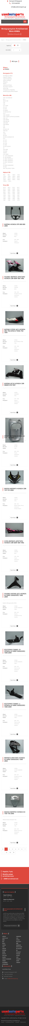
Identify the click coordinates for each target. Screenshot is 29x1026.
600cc (13, 178)
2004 (13, 190)
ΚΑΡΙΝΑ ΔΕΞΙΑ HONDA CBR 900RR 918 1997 (14, 384)
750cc (4, 179)
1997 (9, 194)
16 (10, 852)
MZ (17, 950)
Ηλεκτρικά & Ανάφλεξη (9, 90)
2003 (18, 190)
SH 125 (5, 140)
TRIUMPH (18, 959)
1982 (18, 198)
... (2, 852)
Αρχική (2, 39)
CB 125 (5, 107)
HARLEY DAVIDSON (6, 959)
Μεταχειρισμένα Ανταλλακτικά (12, 926)
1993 (9, 195)
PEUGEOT (18, 952)
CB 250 (5, 108)
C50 (4, 102)
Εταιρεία (17, 1022)
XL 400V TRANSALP (8, 159)
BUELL (3, 943)
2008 (13, 189)
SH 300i (5, 145)
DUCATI (4, 953)
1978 (18, 200)
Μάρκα (6, 68)
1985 (4, 198)
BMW (3, 940)
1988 (13, 197)
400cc (4, 178)
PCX (4, 138)
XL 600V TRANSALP (8, 160)
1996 (13, 194)
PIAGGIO (18, 953)
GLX (4, 132)
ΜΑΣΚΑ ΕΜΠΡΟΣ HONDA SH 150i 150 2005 (14, 813)
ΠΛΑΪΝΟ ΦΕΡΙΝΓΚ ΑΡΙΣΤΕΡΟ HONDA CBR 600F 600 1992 (14, 277)
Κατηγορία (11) (8, 73)
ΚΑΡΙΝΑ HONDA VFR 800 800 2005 (14, 225)
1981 (4, 200)
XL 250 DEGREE (7, 157)
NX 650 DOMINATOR (8, 137)
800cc (9, 179)
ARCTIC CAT (5, 938)
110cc (18, 175)
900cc (13, 179)
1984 (9, 198)
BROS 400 (5, 101)
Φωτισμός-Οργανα (7, 86)
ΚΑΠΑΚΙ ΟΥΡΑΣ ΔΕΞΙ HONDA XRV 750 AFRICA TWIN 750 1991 (14, 331)
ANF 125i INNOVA (7, 98)
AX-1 (4, 99)
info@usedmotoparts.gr (12, 978)
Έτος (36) (6, 185)
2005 (9, 190)
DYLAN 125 (6, 129)
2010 (4, 189)
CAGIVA (4, 945)
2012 (13, 187)
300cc (18, 176)
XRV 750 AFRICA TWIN (8, 168)
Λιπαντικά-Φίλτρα (7, 85)
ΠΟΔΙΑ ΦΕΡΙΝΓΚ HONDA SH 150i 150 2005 (14, 437)
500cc (9, 178)
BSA (3, 941)
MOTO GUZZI (19, 946)
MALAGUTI (18, 941)
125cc (4, 176)
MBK (17, 943)
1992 (13, 195)
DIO (4, 127)
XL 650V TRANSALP (8, 162)
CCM (3, 946)
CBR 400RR (6, 119)
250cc (13, 176)
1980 (9, 200)
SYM (17, 957)
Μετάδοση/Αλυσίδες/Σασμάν (10, 91)
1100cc (9, 181)
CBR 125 (5, 118)
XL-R (4, 163)
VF (3, 148)
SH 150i (5, 143)
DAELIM (4, 948)
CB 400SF (5, 110)
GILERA (4, 957)
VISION (5, 152)
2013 (9, 187)
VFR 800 (5, 151)
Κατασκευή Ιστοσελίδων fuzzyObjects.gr (10, 1020)
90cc (9, 175)
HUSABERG (5, 962)
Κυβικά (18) (6, 172)
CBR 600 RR (6, 121)
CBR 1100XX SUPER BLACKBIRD (11, 116)
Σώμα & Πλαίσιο (7, 77)
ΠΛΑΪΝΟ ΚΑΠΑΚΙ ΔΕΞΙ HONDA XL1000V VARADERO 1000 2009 (15, 595)
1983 (13, 198)
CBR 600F (5, 123)
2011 (18, 187)
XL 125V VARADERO (8, 156)
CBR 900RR (6, 124)
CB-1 (4, 113)
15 (6, 852)
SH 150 (5, 141)
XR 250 (5, 167)
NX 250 (5, 135)
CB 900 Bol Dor (7, 112)
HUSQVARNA (5, 964)
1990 (4, 197)
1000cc (5, 181)
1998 (4, 194)
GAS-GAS (4, 955)
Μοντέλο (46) (7, 95)
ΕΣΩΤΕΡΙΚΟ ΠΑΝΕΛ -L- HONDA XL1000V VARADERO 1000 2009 (14, 705)
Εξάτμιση (5, 82)
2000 (13, 192)
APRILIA (4, 936)
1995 (18, 194)
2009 (9, 189)
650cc (18, 178)
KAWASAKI (18, 936)
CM (4, 126)
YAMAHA (18, 962)
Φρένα (4, 83)
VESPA (17, 960)
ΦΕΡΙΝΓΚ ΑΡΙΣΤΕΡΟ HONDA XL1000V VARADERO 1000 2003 (14, 759)
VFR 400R (5, 149)
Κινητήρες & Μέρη (7, 75)
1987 (18, 197)
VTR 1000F (6, 154)
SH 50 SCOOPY (7, 146)
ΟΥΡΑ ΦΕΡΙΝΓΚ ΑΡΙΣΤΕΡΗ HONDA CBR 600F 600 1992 (14, 542)
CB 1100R (5, 105)
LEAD (4, 134)
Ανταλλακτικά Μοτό (9, 1022)
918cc (18, 179)
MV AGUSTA (19, 948)
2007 (18, 189)
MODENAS (18, 945)
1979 (13, 200)
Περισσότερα (14, 253)
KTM (17, 938)
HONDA (24, 39)
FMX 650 (5, 130)
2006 (4, 190)
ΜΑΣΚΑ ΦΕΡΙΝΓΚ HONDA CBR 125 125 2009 (15, 489)
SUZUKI (18, 955)
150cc (9, 176)
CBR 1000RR (6, 115)
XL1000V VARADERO (8, 165)
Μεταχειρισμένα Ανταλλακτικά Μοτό (13, 39)
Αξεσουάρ (5, 88)
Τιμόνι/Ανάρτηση (7, 79)
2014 (4, 187)
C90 (4, 104)
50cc (4, 175)
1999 (18, 192)
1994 (4, 195)
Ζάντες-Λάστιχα (7, 80)
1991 (18, 195)
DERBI (3, 952)
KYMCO (18, 940)
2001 (9, 192)
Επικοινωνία (23, 1022)
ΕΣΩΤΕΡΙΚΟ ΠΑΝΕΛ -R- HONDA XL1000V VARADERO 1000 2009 (14, 651)
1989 (9, 197)
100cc (13, 175)
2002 (4, 192)
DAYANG (4, 950)
